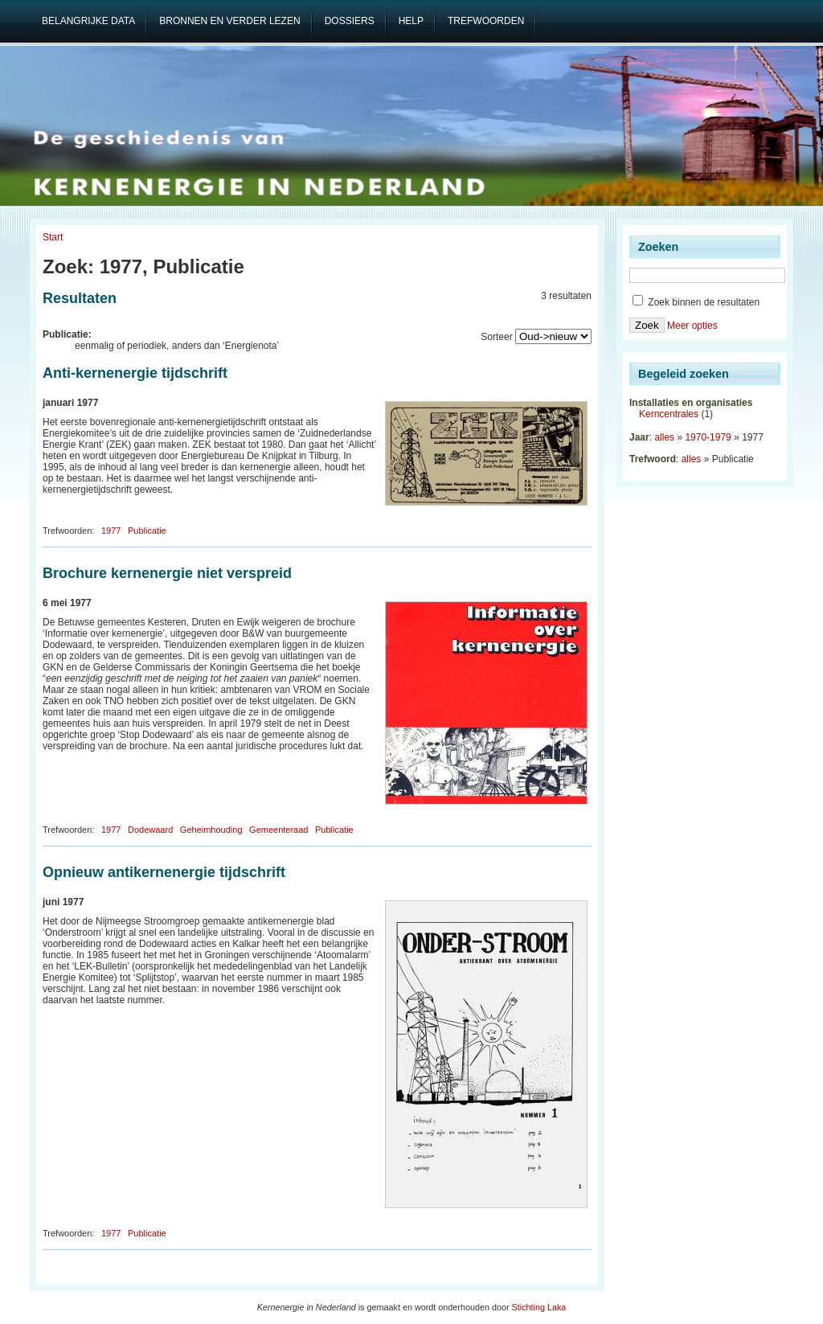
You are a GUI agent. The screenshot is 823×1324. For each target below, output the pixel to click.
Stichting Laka (539, 1307)
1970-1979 (708, 437)
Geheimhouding (211, 829)
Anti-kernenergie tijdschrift (135, 373)
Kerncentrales (668, 414)
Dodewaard (150, 829)
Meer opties (692, 325)
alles (664, 437)
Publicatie (147, 530)
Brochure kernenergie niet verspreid (167, 573)
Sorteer (496, 336)
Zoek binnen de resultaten (696, 302)
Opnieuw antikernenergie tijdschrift (164, 872)
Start (53, 237)
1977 (111, 530)
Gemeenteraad (278, 829)
